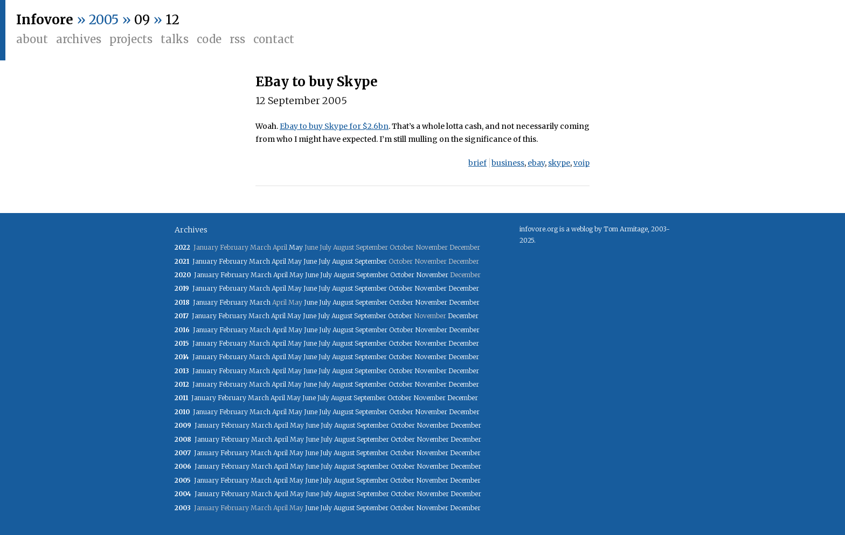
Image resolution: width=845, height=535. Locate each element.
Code (209, 39)
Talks (175, 39)
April (279, 261)
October (402, 275)
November (432, 275)
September (371, 261)
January (204, 261)
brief (477, 163)
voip (581, 163)
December (463, 288)
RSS (237, 39)
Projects (131, 39)
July (324, 261)
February (233, 261)
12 (172, 19)
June (310, 261)
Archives (78, 39)
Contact (273, 39)
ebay (536, 163)
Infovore (44, 19)
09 (142, 19)
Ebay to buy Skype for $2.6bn (334, 126)
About (32, 39)
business (507, 163)
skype (559, 163)
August (342, 261)
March (259, 261)
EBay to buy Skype (316, 81)
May (296, 247)
